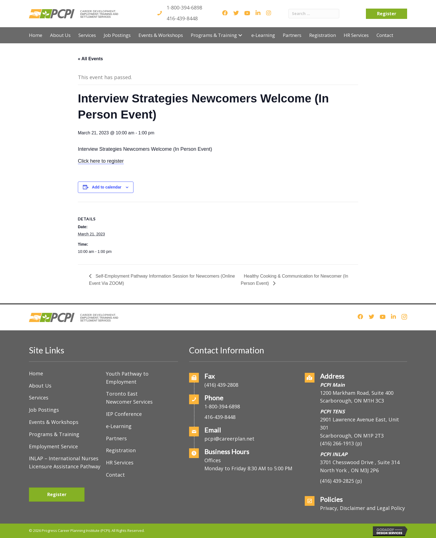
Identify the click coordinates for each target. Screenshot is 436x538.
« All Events (90, 58)
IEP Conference (124, 414)
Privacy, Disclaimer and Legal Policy (362, 508)
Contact (115, 474)
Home (36, 373)
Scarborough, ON (352, 435)
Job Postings (44, 409)
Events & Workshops (53, 422)
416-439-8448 (182, 18)
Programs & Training (54, 434)
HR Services (119, 462)
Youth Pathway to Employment (127, 377)
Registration (121, 450)
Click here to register (101, 161)
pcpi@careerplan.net (229, 438)
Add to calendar (107, 187)
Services (38, 397)
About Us (40, 385)
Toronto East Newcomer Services (129, 397)
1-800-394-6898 (184, 7)
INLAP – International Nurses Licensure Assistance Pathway (64, 462)
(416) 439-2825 (337, 480)
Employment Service (53, 446)
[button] (240, 35)
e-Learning (119, 426)
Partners (116, 438)
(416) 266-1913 (337, 443)
